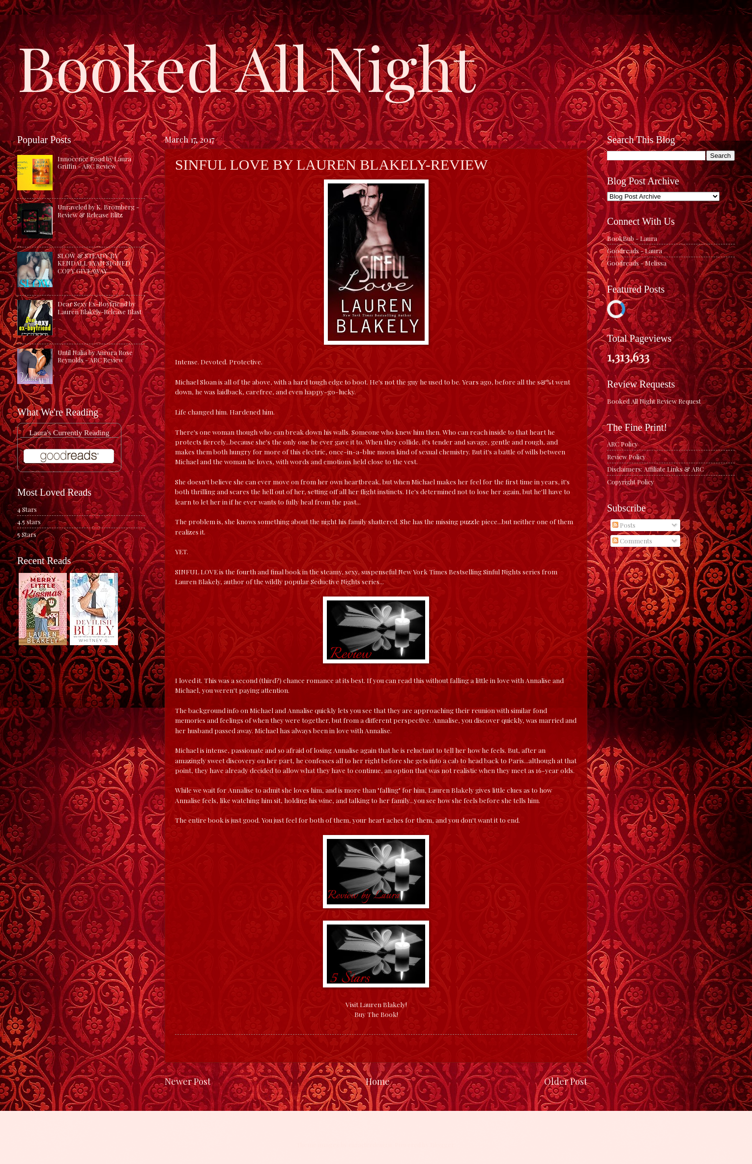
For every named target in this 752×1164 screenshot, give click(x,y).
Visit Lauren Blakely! (376, 1004)
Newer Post (188, 1081)
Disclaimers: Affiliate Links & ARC (655, 469)
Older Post (565, 1081)
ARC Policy (622, 444)
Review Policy (626, 456)
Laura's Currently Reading (69, 432)
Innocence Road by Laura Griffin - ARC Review (94, 162)
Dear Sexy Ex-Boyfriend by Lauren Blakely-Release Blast (100, 307)
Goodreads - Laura (634, 250)
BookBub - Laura (632, 238)
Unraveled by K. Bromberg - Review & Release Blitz (98, 210)
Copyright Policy (630, 482)
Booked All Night (246, 66)
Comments (632, 541)
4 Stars (27, 509)
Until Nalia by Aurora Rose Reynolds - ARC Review (95, 356)
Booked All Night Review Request (654, 401)
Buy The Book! (376, 1014)
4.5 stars (29, 521)
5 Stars (26, 534)
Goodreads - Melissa (636, 263)
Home (378, 1081)
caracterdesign (370, 1144)
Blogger (442, 1144)
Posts (624, 525)
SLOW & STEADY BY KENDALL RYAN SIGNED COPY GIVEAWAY (94, 263)
